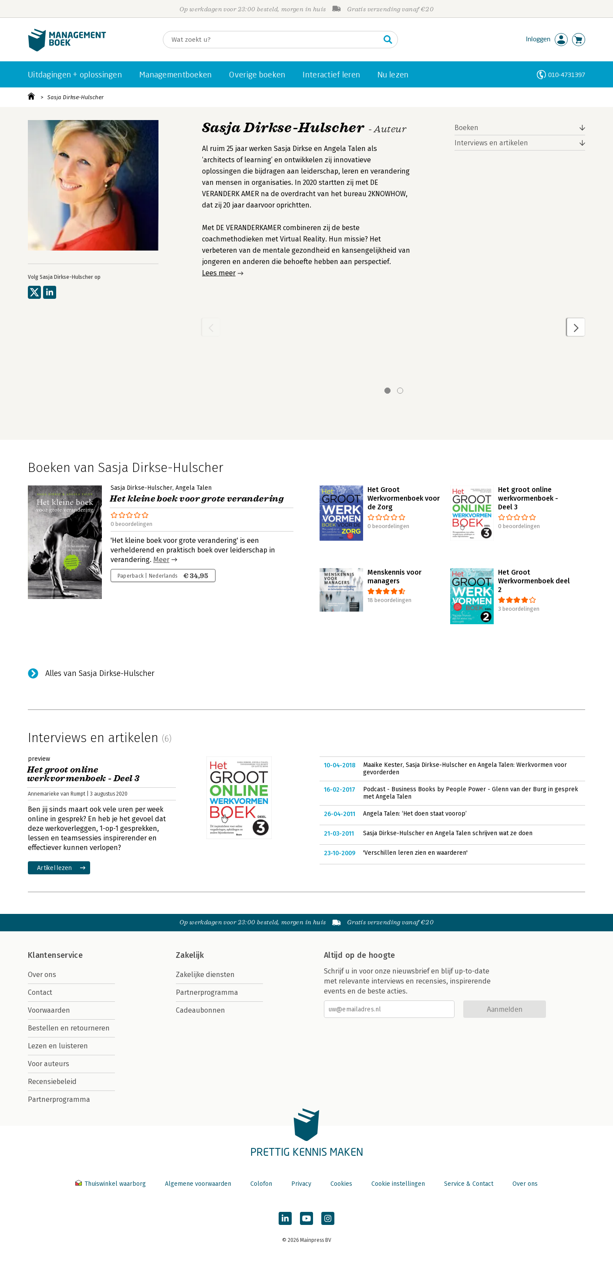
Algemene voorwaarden (198, 1184)
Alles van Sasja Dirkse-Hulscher (100, 673)
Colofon (261, 1184)
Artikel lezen (54, 867)
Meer (161, 559)
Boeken (466, 128)
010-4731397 (566, 74)
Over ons (42, 974)
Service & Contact (468, 1184)
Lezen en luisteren (58, 1046)
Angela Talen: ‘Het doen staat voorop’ (415, 813)
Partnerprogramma (59, 1099)
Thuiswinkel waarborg (111, 1184)
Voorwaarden (49, 1010)
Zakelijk (190, 955)
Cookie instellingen (398, 1184)
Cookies (341, 1184)
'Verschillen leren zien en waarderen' (415, 852)
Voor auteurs (48, 1064)
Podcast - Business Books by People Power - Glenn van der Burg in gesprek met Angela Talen (470, 793)
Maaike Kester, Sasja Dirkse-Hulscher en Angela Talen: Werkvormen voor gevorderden (465, 768)
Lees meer (219, 273)
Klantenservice (55, 955)
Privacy (301, 1184)
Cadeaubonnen (200, 1010)
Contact (40, 992)
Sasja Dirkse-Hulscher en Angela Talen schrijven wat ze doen (447, 833)
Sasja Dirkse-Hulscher (75, 97)
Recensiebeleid (52, 1081)
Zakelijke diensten (205, 974)
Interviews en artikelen (491, 143)
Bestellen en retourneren (69, 1028)
